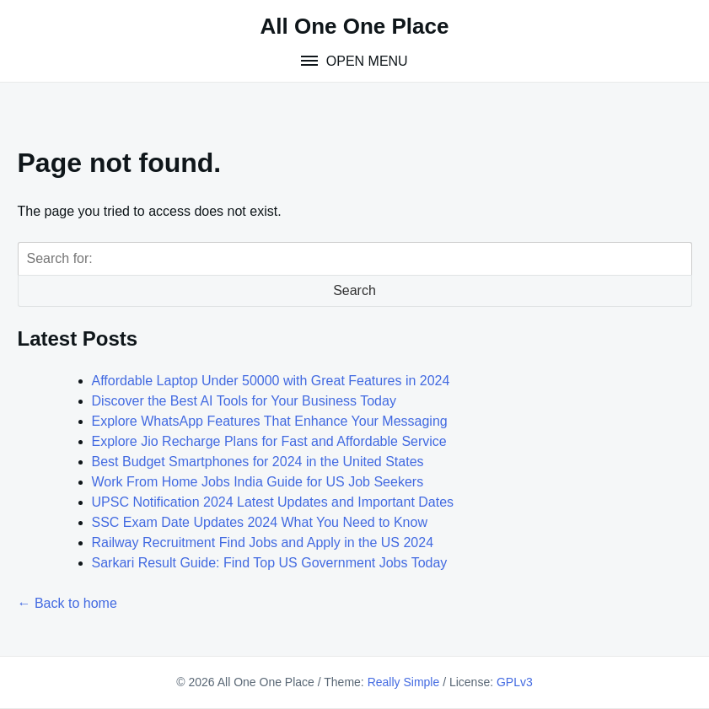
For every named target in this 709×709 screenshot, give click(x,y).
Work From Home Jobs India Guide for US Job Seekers (258, 482)
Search (354, 290)
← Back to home (67, 603)
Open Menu (364, 61)
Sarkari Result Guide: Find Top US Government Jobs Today (270, 563)
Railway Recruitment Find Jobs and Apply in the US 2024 (263, 542)
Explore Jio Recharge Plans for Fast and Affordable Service (269, 441)
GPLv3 (515, 682)
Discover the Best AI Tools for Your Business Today (244, 401)
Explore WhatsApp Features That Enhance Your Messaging (270, 421)
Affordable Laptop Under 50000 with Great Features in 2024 (271, 380)
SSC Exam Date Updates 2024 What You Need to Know (259, 522)
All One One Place (355, 26)
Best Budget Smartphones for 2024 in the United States (258, 461)
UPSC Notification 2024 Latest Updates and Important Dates (273, 502)
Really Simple (404, 682)
